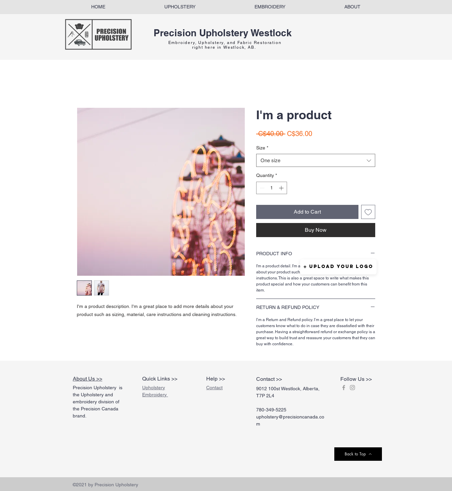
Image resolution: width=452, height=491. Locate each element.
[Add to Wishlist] (368, 212)
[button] (338, 266)
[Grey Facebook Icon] (343, 387)
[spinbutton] (272, 188)
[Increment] (282, 188)
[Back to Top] (358, 454)
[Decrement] (261, 188)
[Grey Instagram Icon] (352, 387)
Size (262, 147)
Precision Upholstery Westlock (223, 32)
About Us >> (87, 378)
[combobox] (315, 160)
